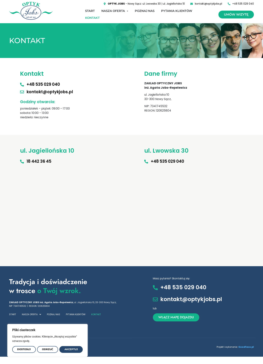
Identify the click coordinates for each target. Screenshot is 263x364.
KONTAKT (92, 18)
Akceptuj (71, 349)
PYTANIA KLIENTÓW (176, 11)
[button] (115, 10)
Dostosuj (24, 349)
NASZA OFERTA (114, 11)
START (90, 11)
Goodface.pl (246, 346)
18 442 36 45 (38, 161)
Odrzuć (47, 349)
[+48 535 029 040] (22, 84)
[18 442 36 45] (22, 161)
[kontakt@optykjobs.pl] (22, 92)
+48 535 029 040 (43, 84)
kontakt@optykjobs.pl (49, 92)
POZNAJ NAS (145, 11)
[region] (47, 340)
